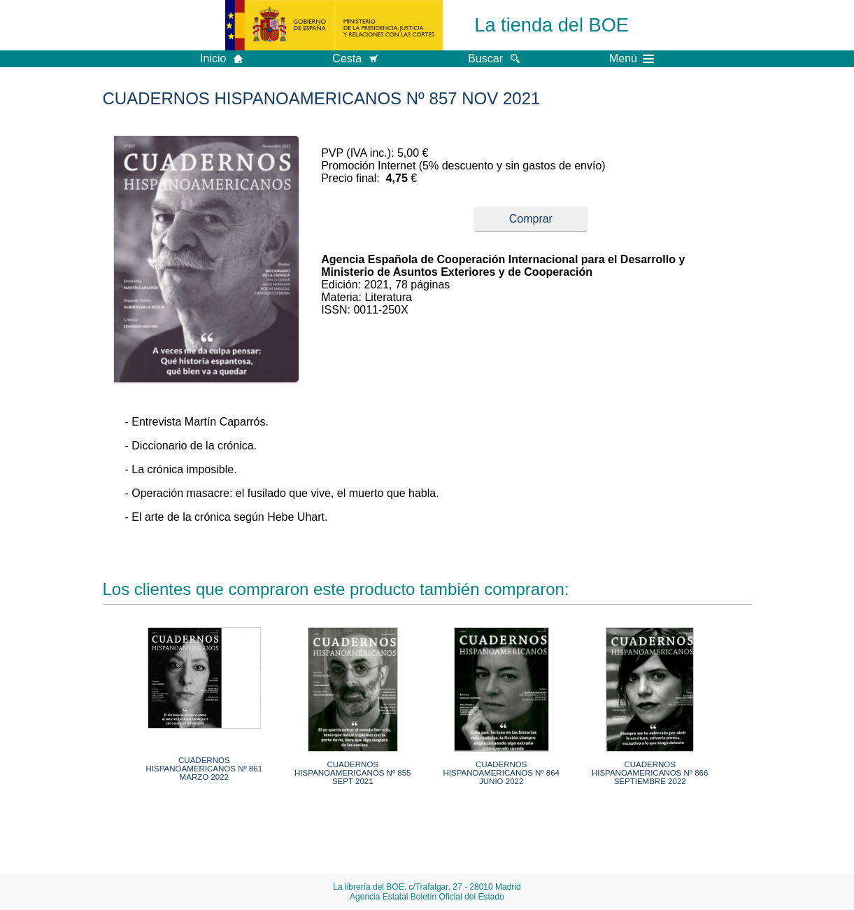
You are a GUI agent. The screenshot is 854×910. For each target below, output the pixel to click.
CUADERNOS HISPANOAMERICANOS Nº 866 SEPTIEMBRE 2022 (650, 772)
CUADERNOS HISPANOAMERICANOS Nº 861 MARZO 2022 (204, 768)
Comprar (531, 219)
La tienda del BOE (551, 25)
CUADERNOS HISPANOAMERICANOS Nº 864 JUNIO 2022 (501, 772)
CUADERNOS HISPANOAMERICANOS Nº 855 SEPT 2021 (352, 772)
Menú (631, 58)
